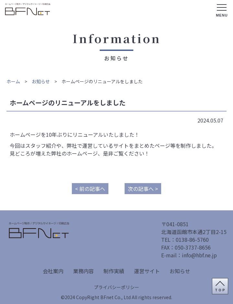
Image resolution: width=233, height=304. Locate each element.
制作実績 (114, 271)
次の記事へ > (143, 189)
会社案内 (53, 271)
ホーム (13, 81)
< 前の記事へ (90, 189)
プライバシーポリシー (116, 287)
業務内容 (83, 271)
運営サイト (147, 271)
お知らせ (41, 81)
